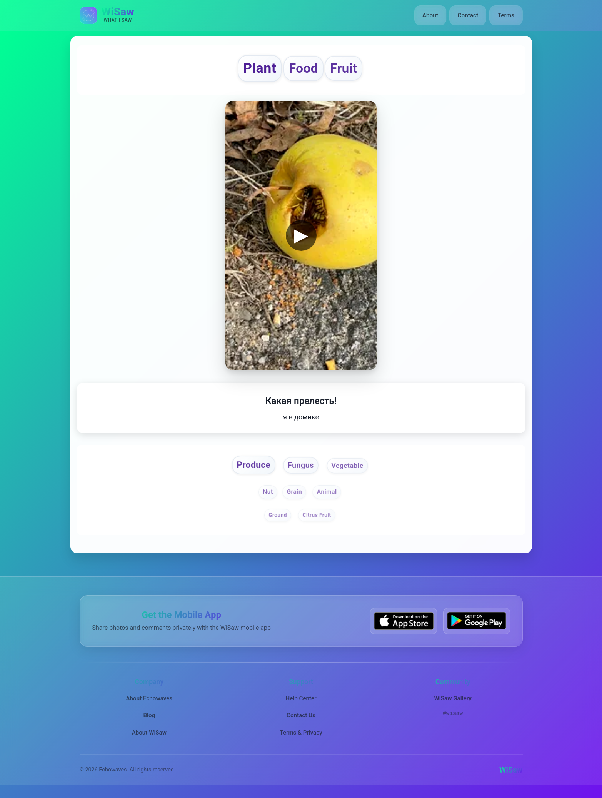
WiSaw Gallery (452, 701)
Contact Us (301, 718)
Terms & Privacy (301, 735)
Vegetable (350, 468)
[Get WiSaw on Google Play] (476, 624)
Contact (468, 15)
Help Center (300, 701)
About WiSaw (149, 735)
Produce (251, 468)
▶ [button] (301, 237)
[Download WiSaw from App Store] (403, 624)
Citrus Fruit (317, 518)
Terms (506, 15)
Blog (149, 718)
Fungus (301, 468)
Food (303, 70)
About (431, 15)
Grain (294, 495)
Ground (277, 518)
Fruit (347, 70)
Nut (267, 495)
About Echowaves (149, 701)
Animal (327, 495)
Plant (256, 69)
